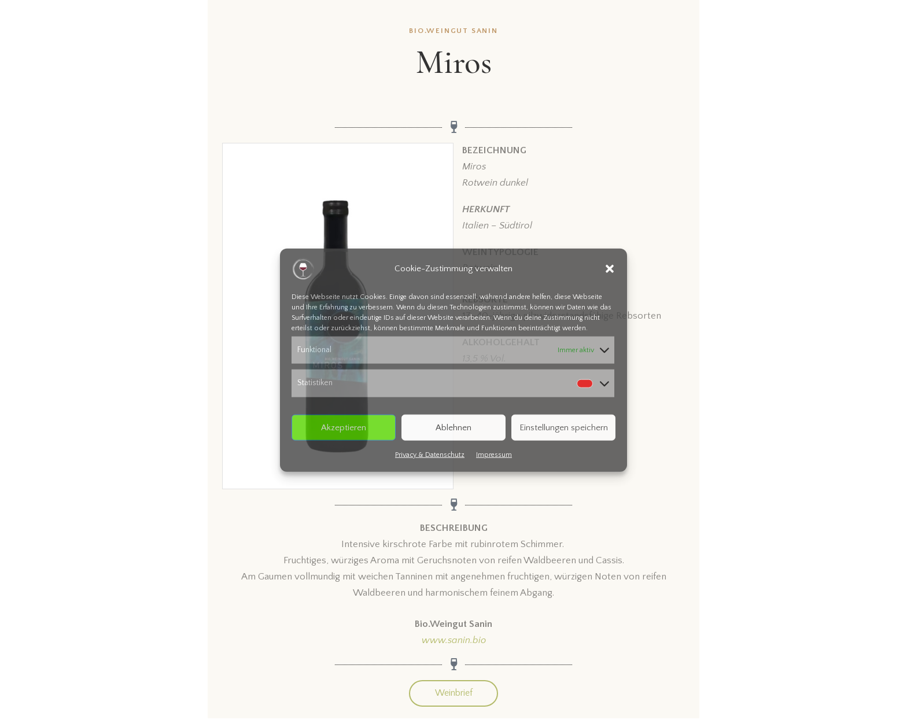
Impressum (494, 455)
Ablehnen (453, 427)
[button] (609, 268)
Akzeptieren (343, 427)
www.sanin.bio (453, 640)
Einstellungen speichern (563, 427)
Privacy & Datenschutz (429, 455)
